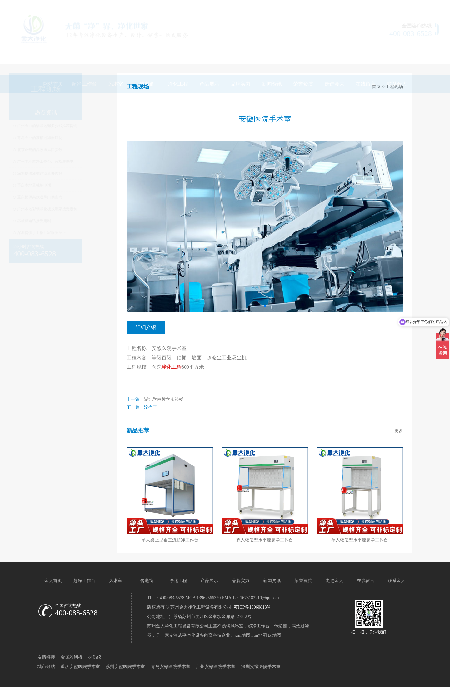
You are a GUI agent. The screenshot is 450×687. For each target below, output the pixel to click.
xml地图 (242, 635)
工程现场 (394, 86)
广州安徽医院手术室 (215, 666)
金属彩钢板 (71, 657)
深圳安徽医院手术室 (261, 666)
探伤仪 (94, 657)
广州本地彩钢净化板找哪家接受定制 (76, 209)
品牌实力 (241, 55)
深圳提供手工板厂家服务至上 (70, 233)
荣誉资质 (303, 55)
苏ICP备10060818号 (251, 607)
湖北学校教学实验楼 (163, 399)
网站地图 (374, 6)
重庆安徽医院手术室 (80, 666)
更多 (398, 430)
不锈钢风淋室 (230, 626)
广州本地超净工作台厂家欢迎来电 (74, 161)
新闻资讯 (272, 55)
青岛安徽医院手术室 (170, 666)
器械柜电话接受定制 (63, 221)
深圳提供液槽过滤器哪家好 (68, 173)
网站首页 (53, 55)
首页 (376, 86)
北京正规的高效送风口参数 (68, 149)
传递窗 (146, 55)
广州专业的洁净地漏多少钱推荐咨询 (76, 126)
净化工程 (178, 55)
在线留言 (366, 55)
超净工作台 (84, 55)
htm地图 (259, 635)
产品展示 (209, 55)
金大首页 (53, 580)
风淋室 (115, 55)
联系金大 (397, 55)
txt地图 (275, 635)
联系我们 (399, 6)
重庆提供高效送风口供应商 (68, 197)
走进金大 (334, 55)
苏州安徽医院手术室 (125, 666)
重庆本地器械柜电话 (63, 185)
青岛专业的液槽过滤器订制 (68, 138)
